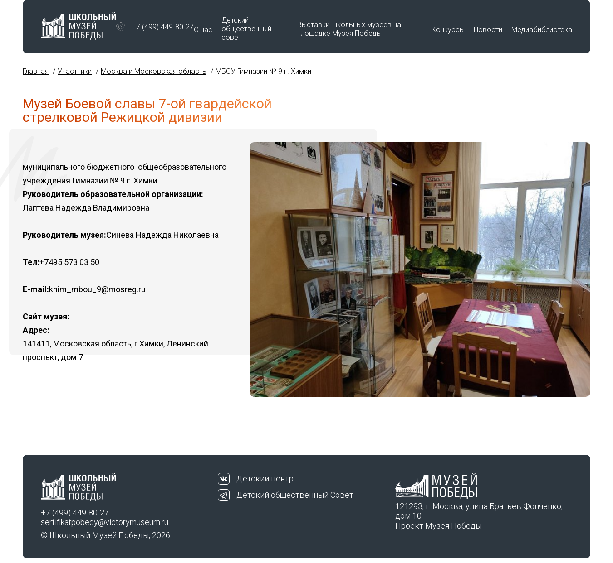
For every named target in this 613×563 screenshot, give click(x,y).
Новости (488, 29)
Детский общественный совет (246, 29)
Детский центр (265, 478)
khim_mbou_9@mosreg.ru (97, 289)
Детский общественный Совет (294, 495)
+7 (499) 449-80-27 (163, 27)
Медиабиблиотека (541, 29)
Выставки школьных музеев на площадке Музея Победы (349, 29)
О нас (203, 29)
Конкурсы (448, 29)
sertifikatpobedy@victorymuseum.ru (104, 522)
